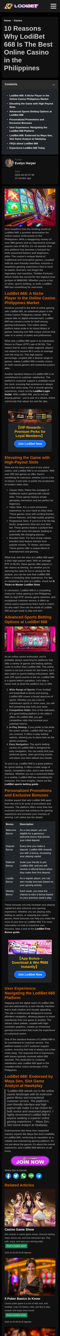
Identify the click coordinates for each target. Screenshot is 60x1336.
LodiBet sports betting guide (21, 784)
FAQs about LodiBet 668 (23, 143)
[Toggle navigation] (53, 6)
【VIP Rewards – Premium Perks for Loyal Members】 (29, 431)
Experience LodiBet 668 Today (27, 148)
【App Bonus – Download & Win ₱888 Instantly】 (30, 962)
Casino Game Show (19, 1229)
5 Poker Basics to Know (22, 1298)
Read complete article (16, 1246)
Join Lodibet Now (30, 443)
